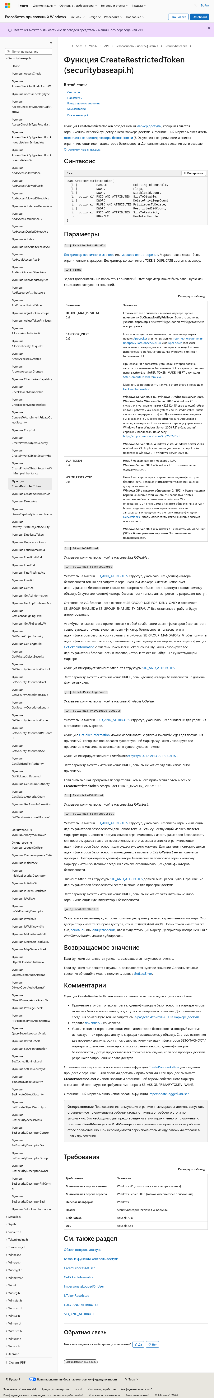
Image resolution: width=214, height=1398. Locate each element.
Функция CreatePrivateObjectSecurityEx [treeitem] (31, 453)
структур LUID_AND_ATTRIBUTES (151, 755)
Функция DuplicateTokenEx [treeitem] (29, 542)
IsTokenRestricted (76, 1295)
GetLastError (143, 973)
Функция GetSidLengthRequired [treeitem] (26, 773)
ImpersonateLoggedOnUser (169, 1093)
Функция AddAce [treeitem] (23, 239)
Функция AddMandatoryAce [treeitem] (30, 280)
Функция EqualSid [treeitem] (23, 565)
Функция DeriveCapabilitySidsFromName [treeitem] (32, 511)
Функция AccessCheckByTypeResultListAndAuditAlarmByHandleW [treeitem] (31, 137)
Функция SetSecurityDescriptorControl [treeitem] (30, 1130)
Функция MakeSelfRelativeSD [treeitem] (30, 942)
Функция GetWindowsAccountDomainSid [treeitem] (31, 817)
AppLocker (140, 338)
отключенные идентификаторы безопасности (98, 137)
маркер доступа (149, 126)
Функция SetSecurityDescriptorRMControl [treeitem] (31, 1183)
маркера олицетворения (139, 254)
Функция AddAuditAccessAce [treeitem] (31, 247)
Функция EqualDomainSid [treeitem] (28, 550)
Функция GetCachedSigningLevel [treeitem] (27, 613)
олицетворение (104, 930)
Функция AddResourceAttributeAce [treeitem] (28, 290)
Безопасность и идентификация (137, 46)
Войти (205, 5)
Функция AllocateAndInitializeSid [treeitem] (26, 330)
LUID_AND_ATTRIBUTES (113, 719)
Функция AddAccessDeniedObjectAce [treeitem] (30, 228)
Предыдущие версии (55, 1389)
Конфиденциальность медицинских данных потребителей (42, 1395)
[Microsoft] (7, 5)
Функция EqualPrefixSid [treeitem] (27, 557)
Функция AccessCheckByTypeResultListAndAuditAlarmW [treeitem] (31, 155)
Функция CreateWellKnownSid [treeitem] (31, 494)
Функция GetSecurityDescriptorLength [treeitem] (30, 705)
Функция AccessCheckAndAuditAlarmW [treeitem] (31, 83)
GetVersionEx (131, 517)
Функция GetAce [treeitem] (22, 588)
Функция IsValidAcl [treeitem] (24, 898)
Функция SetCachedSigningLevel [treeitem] (27, 1058)
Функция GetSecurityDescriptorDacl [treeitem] (29, 679)
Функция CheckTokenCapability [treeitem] (32, 379)
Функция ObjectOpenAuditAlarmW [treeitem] (28, 985)
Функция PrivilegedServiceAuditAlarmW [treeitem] (31, 1018)
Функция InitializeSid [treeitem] (25, 883)
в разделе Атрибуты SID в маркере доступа (167, 1017)
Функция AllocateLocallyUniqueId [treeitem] (27, 343)
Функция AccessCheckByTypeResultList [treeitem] (31, 122)
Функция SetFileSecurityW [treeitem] (29, 1069)
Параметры (75, 98)
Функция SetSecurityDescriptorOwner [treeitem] (30, 1168)
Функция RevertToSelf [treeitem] (26, 1041)
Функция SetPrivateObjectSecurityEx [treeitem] (29, 1104)
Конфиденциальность (135, 1389)
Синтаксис (74, 92)
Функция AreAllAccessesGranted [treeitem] (26, 356)
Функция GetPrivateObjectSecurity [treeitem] (28, 654)
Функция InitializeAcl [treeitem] (25, 863)
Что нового (178, 17)
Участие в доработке (102, 1389)
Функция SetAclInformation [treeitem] (29, 1049)
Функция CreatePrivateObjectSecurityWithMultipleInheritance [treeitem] (32, 468)
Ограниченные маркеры (82, 149)
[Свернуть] (51, 43)
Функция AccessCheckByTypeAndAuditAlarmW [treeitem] (32, 106)
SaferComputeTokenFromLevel (142, 377)
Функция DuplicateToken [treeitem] (28, 534)
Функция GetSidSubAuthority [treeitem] (31, 784)
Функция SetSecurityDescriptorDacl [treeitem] (28, 1142)
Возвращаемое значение (83, 103)
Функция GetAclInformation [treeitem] (30, 595)
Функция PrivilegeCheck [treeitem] (27, 1008)
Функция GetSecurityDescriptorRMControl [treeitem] (32, 733)
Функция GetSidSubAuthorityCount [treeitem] (28, 794)
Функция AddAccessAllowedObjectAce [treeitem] (30, 195)
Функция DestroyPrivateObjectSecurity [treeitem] (31, 524)
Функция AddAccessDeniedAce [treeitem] (32, 206)
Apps (79, 46)
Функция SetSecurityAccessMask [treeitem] (27, 1117)
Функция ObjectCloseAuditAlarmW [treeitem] (28, 959)
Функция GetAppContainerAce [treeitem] (31, 603)
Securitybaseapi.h (176, 46)
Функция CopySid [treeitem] (23, 430)
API (106, 46)
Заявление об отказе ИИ (19, 1389)
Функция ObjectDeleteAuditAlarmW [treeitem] (29, 972)
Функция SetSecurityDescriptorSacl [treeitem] (28, 1198)
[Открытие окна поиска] (195, 5)
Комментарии (76, 109)
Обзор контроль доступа (82, 1249)
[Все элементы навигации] (67, 46)
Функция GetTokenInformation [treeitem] (31, 804)
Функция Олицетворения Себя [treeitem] (32, 855)
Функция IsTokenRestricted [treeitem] (29, 891)
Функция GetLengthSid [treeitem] (27, 644)
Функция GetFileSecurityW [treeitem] (29, 623)
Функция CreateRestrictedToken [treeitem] (26, 483)
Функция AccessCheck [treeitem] (26, 73)
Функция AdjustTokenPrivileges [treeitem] (32, 320)
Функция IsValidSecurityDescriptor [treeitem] (28, 908)
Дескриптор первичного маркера (89, 254)
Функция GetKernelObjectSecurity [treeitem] (27, 633)
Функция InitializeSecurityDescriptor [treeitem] (29, 873)
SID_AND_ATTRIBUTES (112, 576)
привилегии (93, 1022)
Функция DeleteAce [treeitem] (24, 501)
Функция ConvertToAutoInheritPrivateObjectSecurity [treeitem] (32, 417)
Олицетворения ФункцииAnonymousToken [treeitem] (29, 832)
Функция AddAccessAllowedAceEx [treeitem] (27, 183)
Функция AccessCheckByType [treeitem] (31, 94)
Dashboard (200, 17)
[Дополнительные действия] (204, 46)
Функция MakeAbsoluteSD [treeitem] (29, 934)
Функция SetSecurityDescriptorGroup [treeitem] (30, 1155)
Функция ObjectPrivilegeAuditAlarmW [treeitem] (30, 997)
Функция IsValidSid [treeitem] (24, 919)
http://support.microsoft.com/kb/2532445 (150, 436)
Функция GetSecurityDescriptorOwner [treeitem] (30, 717)
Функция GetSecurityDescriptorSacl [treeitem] (28, 748)
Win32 (93, 46)
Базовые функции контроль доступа (91, 1258)
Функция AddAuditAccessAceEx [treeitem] (26, 256)
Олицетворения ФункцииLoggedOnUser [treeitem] (27, 845)
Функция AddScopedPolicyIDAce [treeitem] (27, 302)
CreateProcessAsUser (164, 1067)
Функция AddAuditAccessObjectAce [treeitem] (29, 269)
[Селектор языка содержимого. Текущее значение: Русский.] (13, 1379)
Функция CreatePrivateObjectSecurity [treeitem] (30, 440)
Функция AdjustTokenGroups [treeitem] (30, 313)
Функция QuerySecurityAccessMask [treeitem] (29, 1030)
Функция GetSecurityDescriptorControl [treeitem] (31, 666)
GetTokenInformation (136, 389)
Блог (77, 1389)
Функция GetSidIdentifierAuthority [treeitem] (28, 761)
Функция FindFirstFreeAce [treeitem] (28, 572)
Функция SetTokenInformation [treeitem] (31, 1209)
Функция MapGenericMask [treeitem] (29, 949)
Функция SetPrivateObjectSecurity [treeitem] (28, 1091)
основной (78, 930)
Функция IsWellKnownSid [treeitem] (28, 926)
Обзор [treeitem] (16, 66)
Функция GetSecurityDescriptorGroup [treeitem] (30, 692)
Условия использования (105, 1395)
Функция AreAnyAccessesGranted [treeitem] (27, 369)
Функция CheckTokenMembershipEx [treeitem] (29, 402)
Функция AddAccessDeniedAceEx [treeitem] (27, 216)
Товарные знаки (136, 1395)
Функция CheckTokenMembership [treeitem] (27, 389)
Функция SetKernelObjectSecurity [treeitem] (27, 1079)
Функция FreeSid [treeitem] (22, 580)
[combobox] (28, 51)
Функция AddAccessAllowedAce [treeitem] (26, 170)
